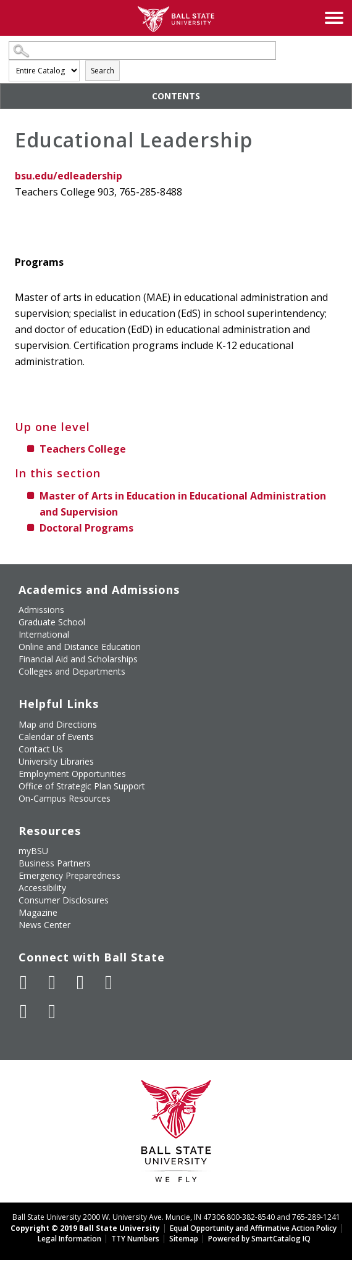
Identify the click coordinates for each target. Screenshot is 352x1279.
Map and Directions (58, 724)
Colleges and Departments (72, 671)
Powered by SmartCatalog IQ (259, 1238)
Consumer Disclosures (64, 900)
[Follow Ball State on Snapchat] (52, 1011)
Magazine (38, 912)
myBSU (33, 851)
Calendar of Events (56, 736)
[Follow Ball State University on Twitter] (52, 982)
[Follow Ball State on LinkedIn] (23, 1011)
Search (102, 70)
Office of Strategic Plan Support (82, 786)
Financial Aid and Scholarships (78, 659)
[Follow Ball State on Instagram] (109, 982)
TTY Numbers (135, 1238)
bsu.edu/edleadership (68, 176)
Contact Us (41, 749)
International (44, 634)
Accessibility (42, 888)
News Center (44, 925)
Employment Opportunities (72, 773)
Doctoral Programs (86, 528)
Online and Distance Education (80, 646)
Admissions (41, 609)
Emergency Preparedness (69, 875)
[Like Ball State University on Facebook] (23, 982)
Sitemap (183, 1238)
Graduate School (52, 622)
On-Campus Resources (65, 798)
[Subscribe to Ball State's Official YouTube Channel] (80, 982)
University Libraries (56, 761)
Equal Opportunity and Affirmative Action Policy (253, 1228)
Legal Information (69, 1238)
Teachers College (83, 449)
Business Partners (55, 863)
